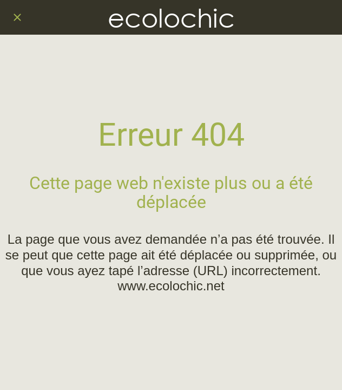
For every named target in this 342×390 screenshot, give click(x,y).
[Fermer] (17, 17)
